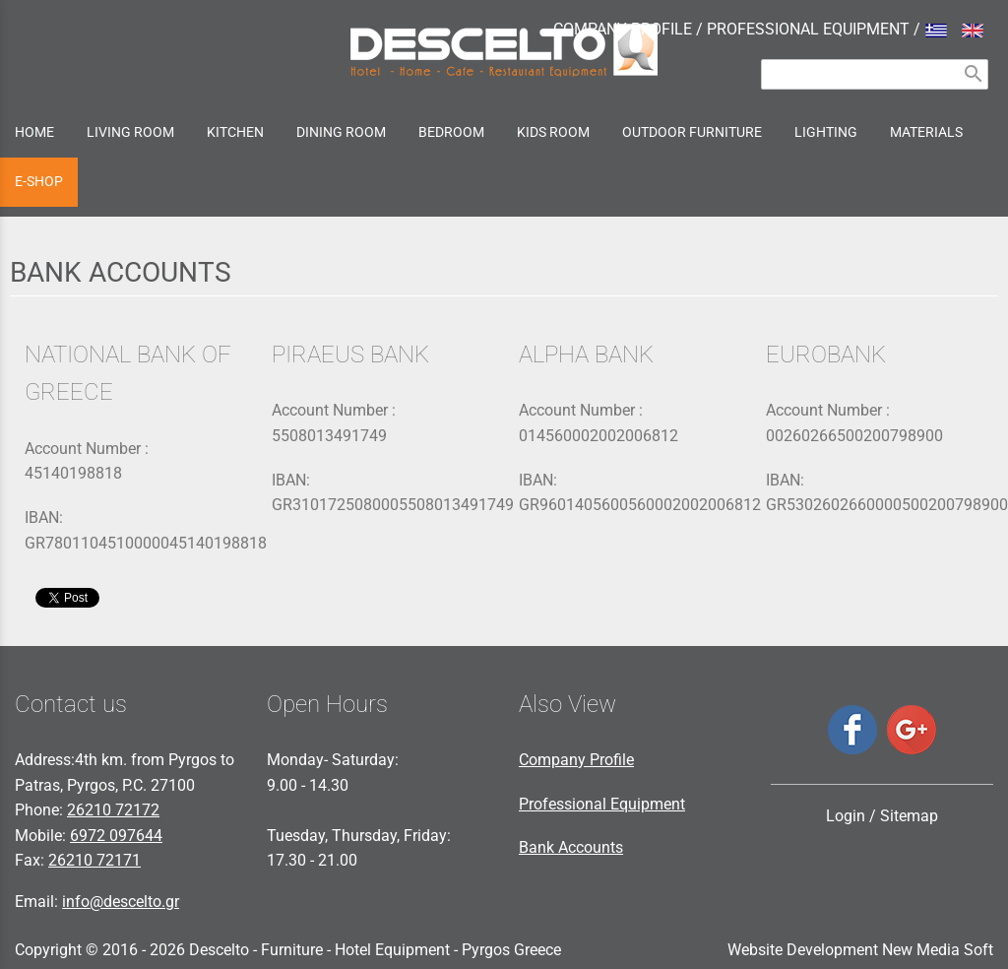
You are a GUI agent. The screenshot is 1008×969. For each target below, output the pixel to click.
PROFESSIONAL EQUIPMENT (808, 29)
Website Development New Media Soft (860, 949)
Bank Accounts (571, 847)
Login (845, 816)
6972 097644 (116, 835)
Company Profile (576, 759)
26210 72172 (113, 810)
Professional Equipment (602, 804)
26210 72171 (94, 860)
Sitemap (909, 816)
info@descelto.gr (120, 901)
